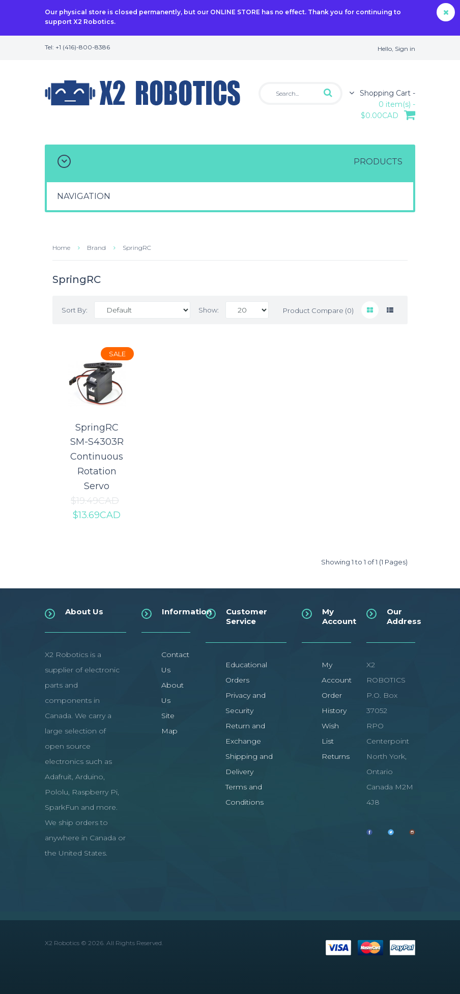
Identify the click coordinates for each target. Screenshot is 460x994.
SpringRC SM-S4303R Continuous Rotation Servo (97, 457)
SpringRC (137, 247)
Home (61, 247)
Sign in (405, 48)
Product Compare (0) (318, 310)
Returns (336, 756)
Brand (96, 247)
